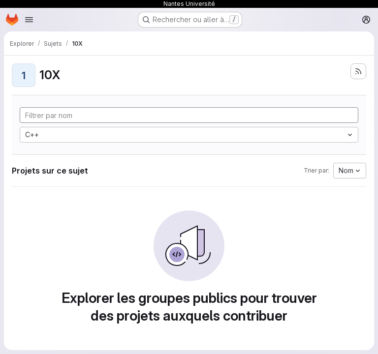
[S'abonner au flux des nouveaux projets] (358, 71)
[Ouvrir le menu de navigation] (29, 20)
